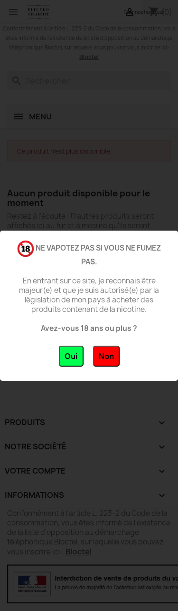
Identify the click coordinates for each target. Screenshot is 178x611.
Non (106, 356)
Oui (71, 356)
